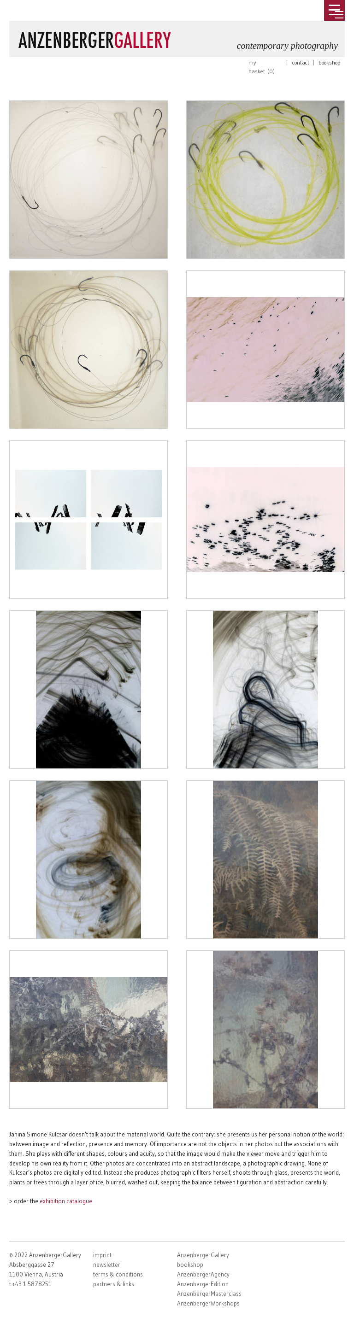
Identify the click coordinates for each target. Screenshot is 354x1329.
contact (300, 62)
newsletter (106, 1264)
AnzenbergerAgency (203, 1274)
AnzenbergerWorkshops (208, 1303)
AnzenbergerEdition (203, 1284)
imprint (102, 1255)
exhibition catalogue (66, 1201)
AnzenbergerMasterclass (209, 1293)
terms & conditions (118, 1274)
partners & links (113, 1284)
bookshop (330, 62)
